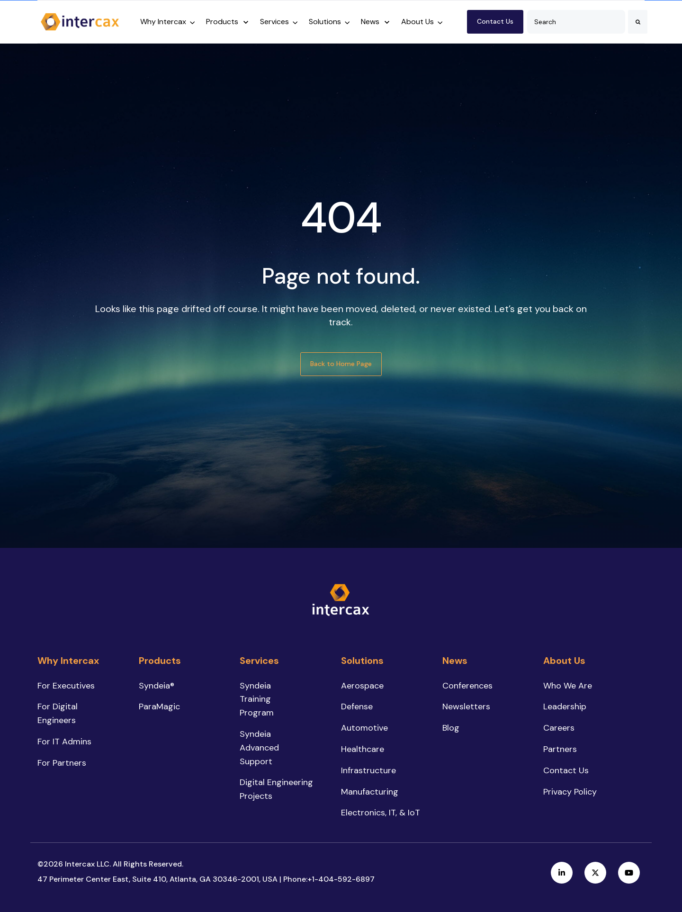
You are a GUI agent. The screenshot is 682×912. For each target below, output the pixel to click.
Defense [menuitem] (357, 706)
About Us (417, 22)
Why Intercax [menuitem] (68, 660)
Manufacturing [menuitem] (369, 791)
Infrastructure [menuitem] (368, 770)
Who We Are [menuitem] (567, 685)
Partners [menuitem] (560, 749)
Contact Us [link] (495, 21)
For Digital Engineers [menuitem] (57, 713)
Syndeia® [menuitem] (156, 685)
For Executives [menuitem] (66, 685)
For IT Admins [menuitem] (64, 741)
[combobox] (576, 22)
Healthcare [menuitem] (362, 749)
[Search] (637, 22)
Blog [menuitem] (450, 727)
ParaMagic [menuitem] (159, 706)
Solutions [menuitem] (362, 660)
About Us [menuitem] (564, 660)
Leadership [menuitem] (564, 706)
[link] (80, 21)
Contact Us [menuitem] (566, 770)
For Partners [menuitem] (61, 763)
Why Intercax (163, 22)
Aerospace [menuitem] (362, 685)
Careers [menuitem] (558, 727)
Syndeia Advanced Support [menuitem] (259, 747)
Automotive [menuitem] (364, 727)
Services (274, 22)
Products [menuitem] (160, 660)
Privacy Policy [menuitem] (570, 791)
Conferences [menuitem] (467, 685)
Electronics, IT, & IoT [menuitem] (380, 812)
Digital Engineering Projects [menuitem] (276, 789)
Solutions (325, 22)
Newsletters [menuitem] (466, 706)
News (370, 22)
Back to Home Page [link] (341, 363)
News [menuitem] (454, 660)
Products (222, 22)
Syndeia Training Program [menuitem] (257, 699)
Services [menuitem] (259, 660)
